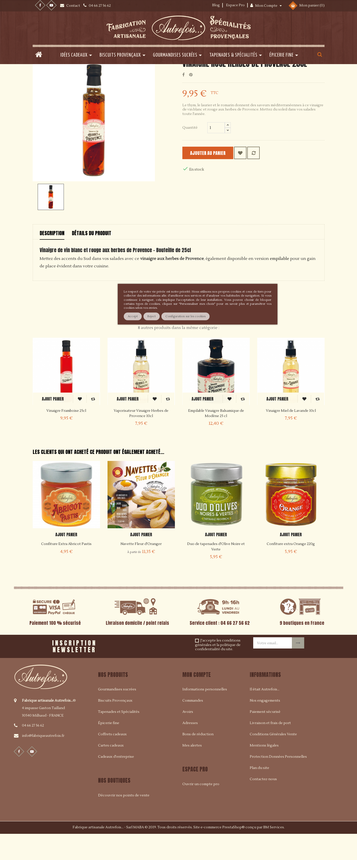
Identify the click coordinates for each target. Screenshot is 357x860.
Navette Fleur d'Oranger (141, 569)
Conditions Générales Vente (273, 759)
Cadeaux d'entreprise (116, 782)
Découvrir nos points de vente (123, 820)
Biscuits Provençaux (115, 726)
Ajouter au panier (214, 178)
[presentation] (164, 669)
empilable (279, 283)
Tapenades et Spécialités (118, 737)
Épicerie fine (108, 748)
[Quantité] (216, 152)
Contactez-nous (263, 804)
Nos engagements (265, 726)
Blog (216, 5)
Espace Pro (235, 5)
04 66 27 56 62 (33, 750)
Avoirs (187, 737)
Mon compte (196, 700)
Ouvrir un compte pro (200, 809)
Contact (73, 5)
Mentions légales (264, 770)
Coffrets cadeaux (112, 759)
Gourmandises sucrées (117, 714)
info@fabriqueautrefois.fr (43, 760)
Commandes (192, 726)
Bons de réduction (198, 759)
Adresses (190, 748)
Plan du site (259, 793)
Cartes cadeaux (111, 770)
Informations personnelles (204, 714)
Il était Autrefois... (264, 714)
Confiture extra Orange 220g (291, 569)
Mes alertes (192, 770)
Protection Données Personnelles (278, 782)
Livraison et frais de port (270, 748)
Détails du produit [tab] (91, 258)
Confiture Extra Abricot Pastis (66, 569)
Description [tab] (52, 258)
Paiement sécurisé (265, 737)
